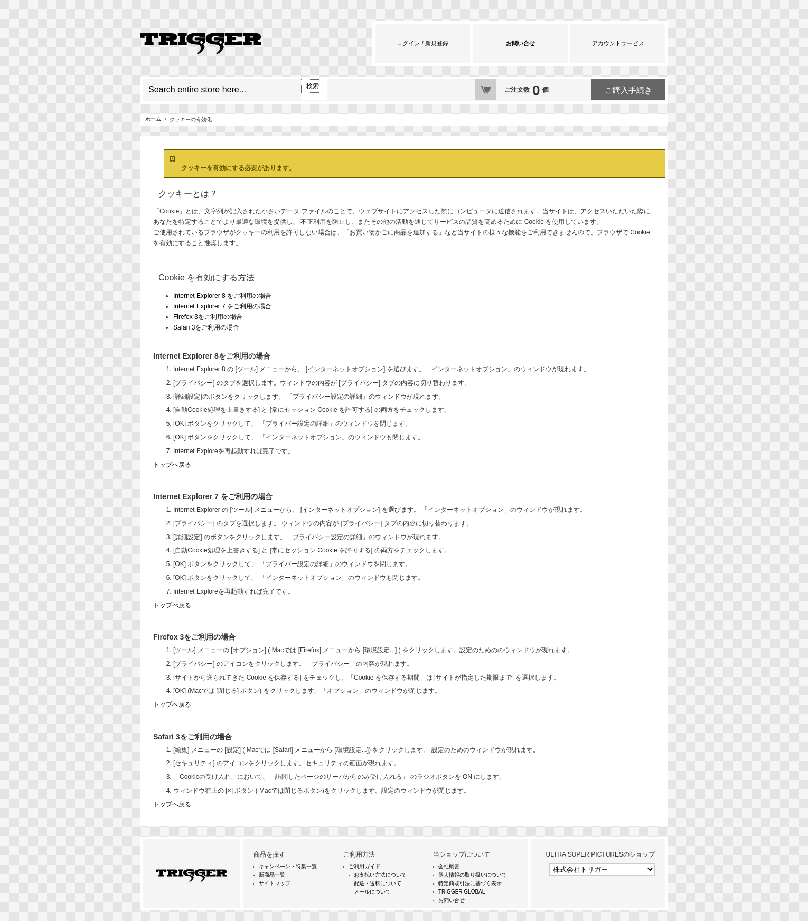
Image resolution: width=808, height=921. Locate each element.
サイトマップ (274, 883)
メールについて (372, 892)
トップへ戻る (172, 464)
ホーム (153, 119)
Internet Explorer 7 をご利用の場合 (222, 306)
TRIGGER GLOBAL (461, 892)
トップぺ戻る (172, 605)
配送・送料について (377, 883)
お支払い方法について (380, 875)
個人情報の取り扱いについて (472, 875)
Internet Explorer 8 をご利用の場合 (222, 295)
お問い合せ (451, 900)
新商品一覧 (272, 875)
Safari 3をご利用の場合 (206, 327)
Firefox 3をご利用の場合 (207, 317)
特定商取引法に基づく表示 (470, 883)
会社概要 (448, 866)
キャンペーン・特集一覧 (288, 866)
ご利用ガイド (364, 866)
